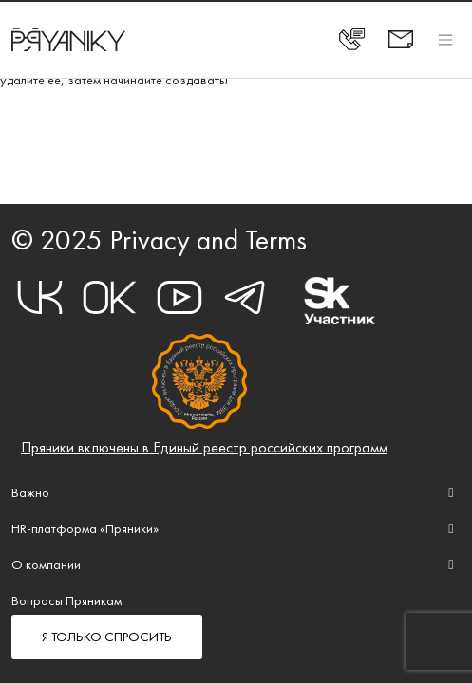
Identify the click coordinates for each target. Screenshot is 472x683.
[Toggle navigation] (445, 39)
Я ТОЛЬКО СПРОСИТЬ (107, 637)
